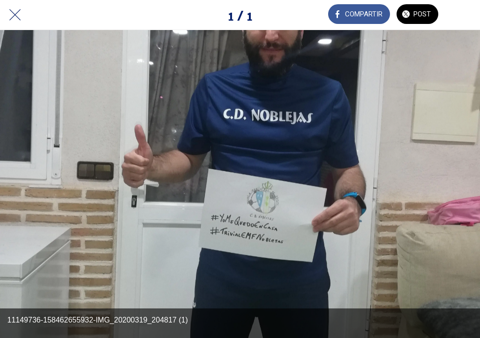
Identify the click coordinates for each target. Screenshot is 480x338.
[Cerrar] (15, 15)
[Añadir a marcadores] (465, 15)
